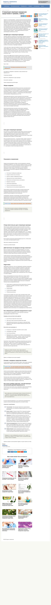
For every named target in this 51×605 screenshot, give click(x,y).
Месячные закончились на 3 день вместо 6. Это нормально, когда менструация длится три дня (44, 35)
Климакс (30, 6)
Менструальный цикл (15, 6)
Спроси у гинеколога (10, 2)
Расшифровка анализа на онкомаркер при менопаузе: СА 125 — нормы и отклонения (44, 41)
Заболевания (6, 6)
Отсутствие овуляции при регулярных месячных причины (43, 24)
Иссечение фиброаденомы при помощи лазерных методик (43, 14)
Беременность (24, 6)
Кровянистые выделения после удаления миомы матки (43, 29)
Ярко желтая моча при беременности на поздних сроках (43, 19)
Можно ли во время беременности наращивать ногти (43, 46)
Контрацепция (36, 6)
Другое (42, 6)
